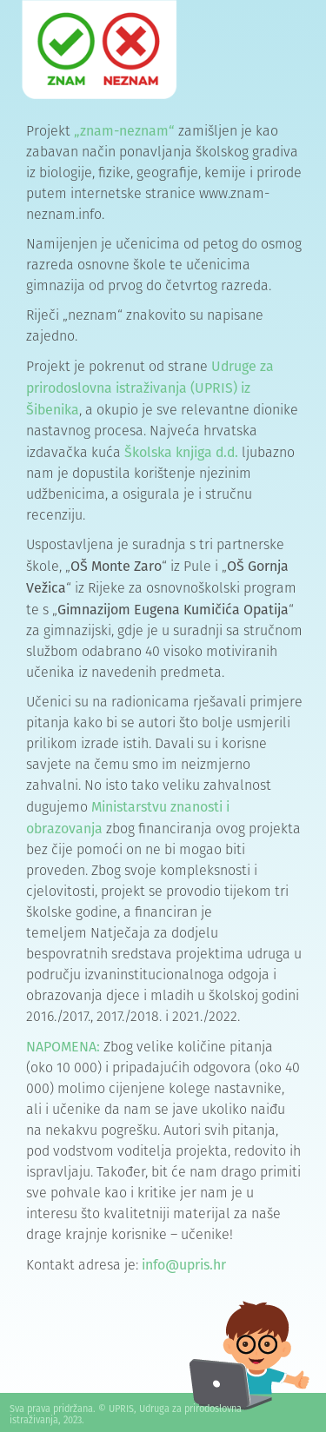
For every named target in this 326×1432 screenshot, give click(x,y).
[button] (232, 53)
